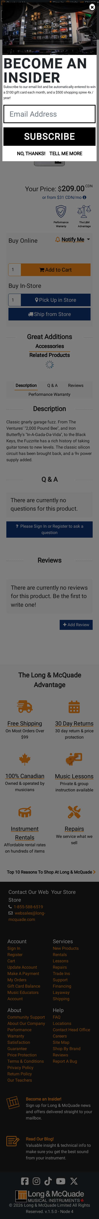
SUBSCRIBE (49, 136)
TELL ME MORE (65, 153)
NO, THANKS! (31, 153)
